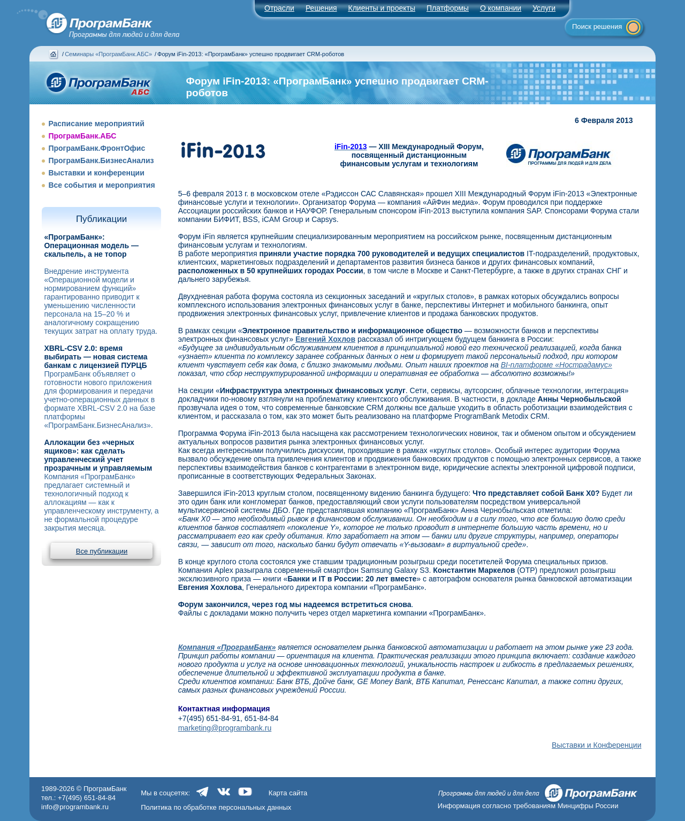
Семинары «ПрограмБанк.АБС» (108, 54)
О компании (500, 8)
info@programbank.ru (75, 807)
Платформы (448, 8)
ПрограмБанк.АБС (82, 136)
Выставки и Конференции (596, 745)
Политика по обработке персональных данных (216, 807)
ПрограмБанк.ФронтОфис (96, 148)
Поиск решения (597, 26)
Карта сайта (288, 793)
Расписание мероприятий (96, 123)
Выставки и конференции (96, 172)
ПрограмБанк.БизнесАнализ (101, 160)
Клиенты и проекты (381, 8)
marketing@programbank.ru (225, 728)
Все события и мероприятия (101, 185)
